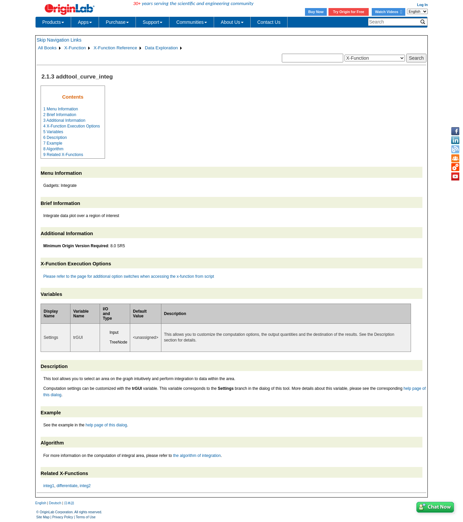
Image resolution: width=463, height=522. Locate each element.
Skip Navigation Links (59, 40)
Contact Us (268, 22)
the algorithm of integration (197, 455)
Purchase (117, 22)
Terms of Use (86, 517)
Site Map (42, 517)
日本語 (69, 503)
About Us (232, 22)
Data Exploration (161, 47)
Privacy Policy (62, 517)
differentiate (67, 485)
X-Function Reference (115, 47)
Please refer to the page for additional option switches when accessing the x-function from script (128, 276)
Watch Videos (388, 12)
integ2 (85, 485)
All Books (47, 47)
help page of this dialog (106, 425)
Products (53, 22)
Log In (422, 5)
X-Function (75, 47)
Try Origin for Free (348, 12)
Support (152, 22)
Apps (85, 22)
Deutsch (55, 503)
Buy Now (316, 12)
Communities (191, 22)
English (40, 503)
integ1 (48, 485)
